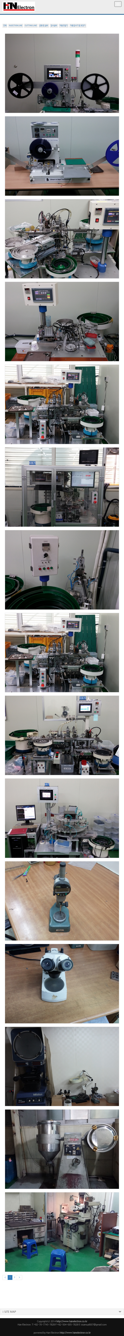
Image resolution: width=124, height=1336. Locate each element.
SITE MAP (9, 1311)
